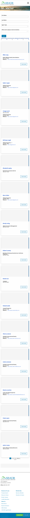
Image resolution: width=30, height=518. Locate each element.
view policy (26, 514)
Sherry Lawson (7, 334)
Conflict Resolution (5, 499)
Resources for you (5, 490)
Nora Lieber (6, 195)
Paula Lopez (6, 418)
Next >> (18, 458)
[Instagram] (9, 488)
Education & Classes (20, 495)
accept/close (19, 514)
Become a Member (20, 493)
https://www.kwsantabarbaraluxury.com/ (15, 59)
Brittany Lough (7, 140)
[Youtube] (4, 488)
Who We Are (4, 503)
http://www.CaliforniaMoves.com (14, 366)
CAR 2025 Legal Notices (6, 510)
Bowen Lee (6, 278)
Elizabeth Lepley (7, 168)
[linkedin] (7, 488)
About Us (3, 501)
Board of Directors (5, 505)
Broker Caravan (4, 497)
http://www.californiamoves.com (14, 338)
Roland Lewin (6, 306)
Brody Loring (6, 223)
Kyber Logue (6, 83)
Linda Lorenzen (7, 362)
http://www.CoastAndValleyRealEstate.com (16, 394)
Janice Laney (6, 445)
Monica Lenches (7, 390)
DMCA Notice (4, 507)
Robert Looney (7, 250)
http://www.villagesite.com (12, 87)
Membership (18, 490)
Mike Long (5, 55)
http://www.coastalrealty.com (13, 310)
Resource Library (4, 495)
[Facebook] (2, 488)
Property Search (4, 493)
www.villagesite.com (11, 144)
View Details (23, 64)
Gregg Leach (6, 111)
